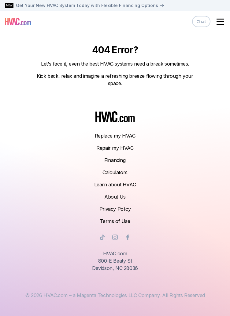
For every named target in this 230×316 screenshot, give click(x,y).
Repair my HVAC (114, 148)
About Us (115, 197)
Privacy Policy (115, 209)
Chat (201, 21)
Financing (114, 160)
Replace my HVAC (115, 136)
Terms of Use (115, 221)
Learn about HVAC (115, 184)
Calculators (115, 172)
